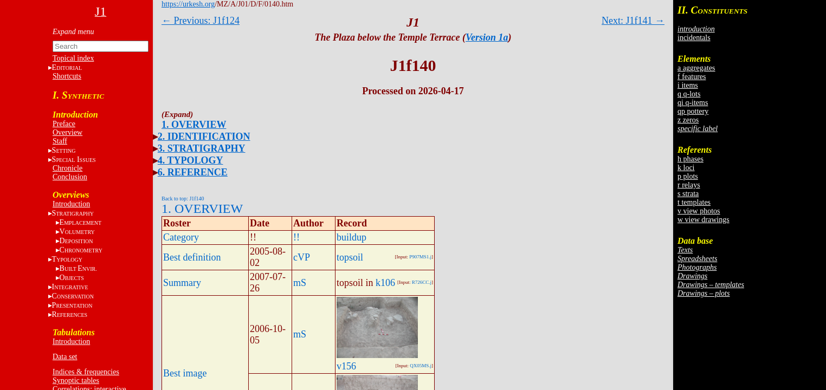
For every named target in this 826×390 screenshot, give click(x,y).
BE (78, 268)
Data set (65, 357)
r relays (688, 185)
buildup (351, 237)
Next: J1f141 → (633, 20)
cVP (301, 257)
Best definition (192, 257)
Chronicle (67, 168)
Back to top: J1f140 (183, 199)
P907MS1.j (420, 256)
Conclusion (70, 177)
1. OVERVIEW (194, 124)
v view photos (698, 211)
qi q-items (692, 103)
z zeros (688, 120)
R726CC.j (421, 282)
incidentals (694, 38)
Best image (184, 373)
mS (299, 282)
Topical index (73, 58)
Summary (182, 282)
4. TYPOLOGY (190, 160)
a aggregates (696, 68)
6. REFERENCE (193, 172)
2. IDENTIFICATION (204, 136)
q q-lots (688, 94)
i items (687, 85)
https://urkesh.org (188, 4)
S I (74, 159)
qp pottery (692, 111)
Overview (67, 132)
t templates (694, 202)
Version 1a (487, 37)
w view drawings (703, 220)
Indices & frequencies (86, 372)
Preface (64, 124)
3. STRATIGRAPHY (202, 148)
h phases (690, 159)
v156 (346, 366)
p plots (687, 176)
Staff (60, 141)
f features (691, 77)
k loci (686, 168)
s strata (688, 194)
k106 (385, 282)
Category (181, 237)
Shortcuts (67, 76)
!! (296, 237)
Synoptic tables (76, 380)
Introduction (71, 204)
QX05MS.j (420, 365)
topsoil (350, 257)
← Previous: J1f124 (201, 20)
